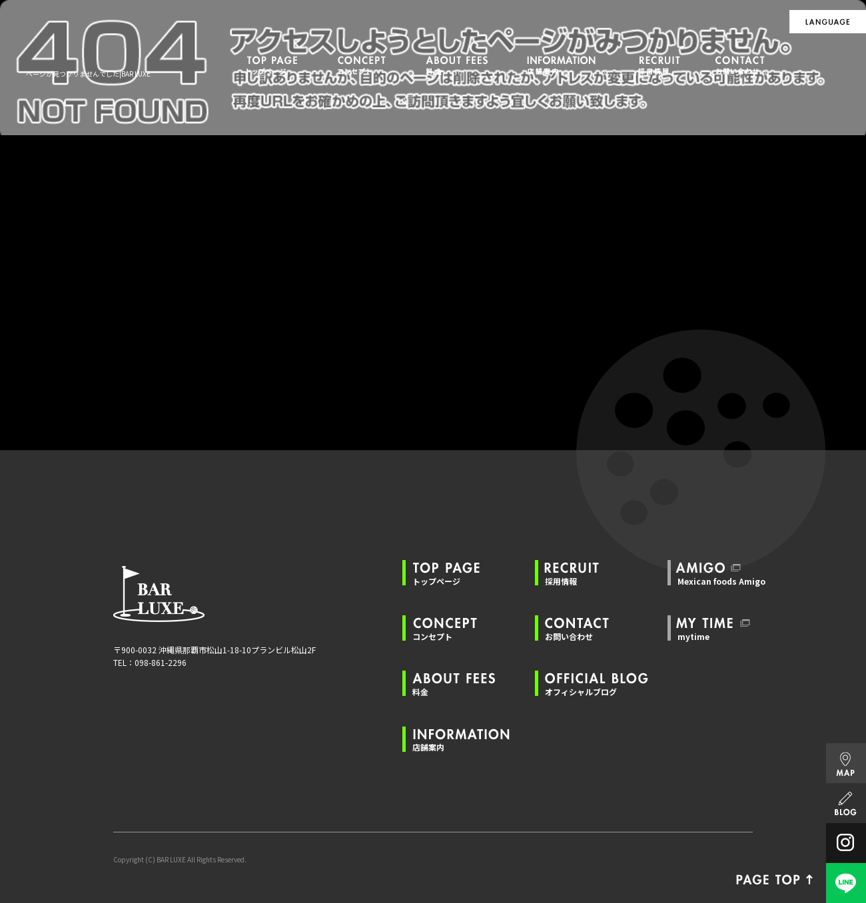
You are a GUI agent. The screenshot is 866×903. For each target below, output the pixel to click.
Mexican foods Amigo (721, 581)
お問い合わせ (746, 65)
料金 (458, 65)
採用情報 (663, 65)
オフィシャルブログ (581, 691)
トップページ (273, 65)
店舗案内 (566, 65)
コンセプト (363, 65)
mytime (693, 636)
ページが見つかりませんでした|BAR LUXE (88, 74)
